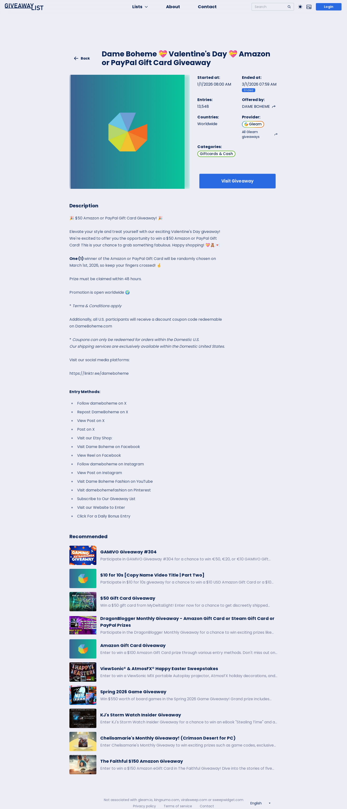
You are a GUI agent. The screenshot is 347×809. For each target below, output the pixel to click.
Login (329, 6)
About (173, 7)
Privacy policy (144, 806)
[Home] (24, 7)
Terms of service (178, 806)
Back (81, 58)
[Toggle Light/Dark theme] (300, 6)
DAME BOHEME (259, 106)
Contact (207, 7)
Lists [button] (140, 7)
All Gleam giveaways (260, 134)
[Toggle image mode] (309, 7)
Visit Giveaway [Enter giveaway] (237, 181)
